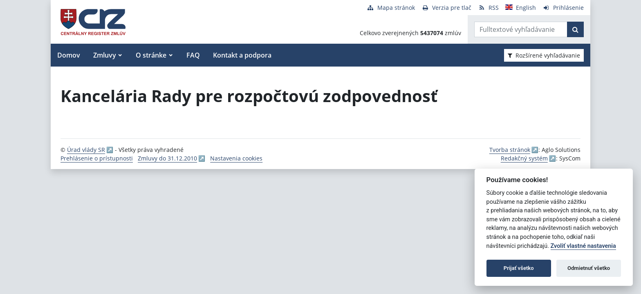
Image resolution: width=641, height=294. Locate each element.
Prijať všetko (519, 268)
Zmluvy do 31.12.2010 (167, 158)
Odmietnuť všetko (588, 268)
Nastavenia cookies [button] (236, 158)
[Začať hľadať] (575, 29)
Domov (68, 55)
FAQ (193, 55)
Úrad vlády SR (86, 150)
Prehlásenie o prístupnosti (97, 158)
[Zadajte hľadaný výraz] (520, 29)
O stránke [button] (151, 55)
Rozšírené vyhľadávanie (544, 55)
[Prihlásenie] (563, 7)
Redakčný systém (524, 158)
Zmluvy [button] (104, 55)
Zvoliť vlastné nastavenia (583, 246)
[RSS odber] (488, 7)
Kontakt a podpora (242, 55)
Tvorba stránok (509, 150)
